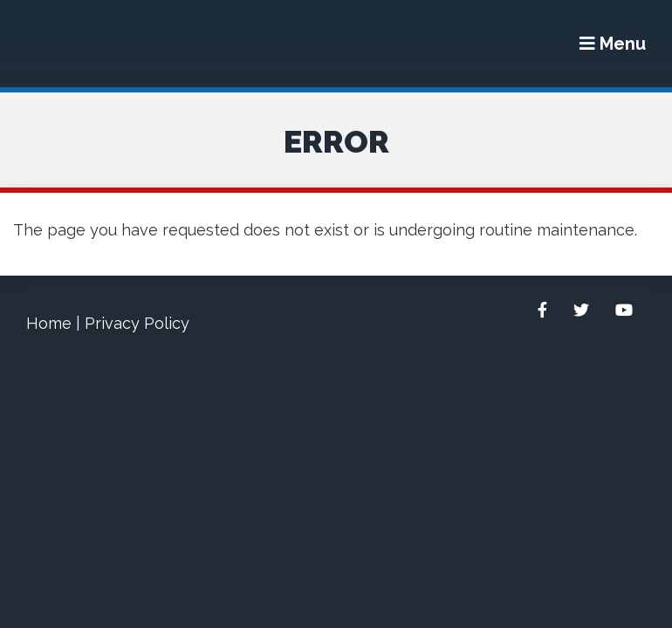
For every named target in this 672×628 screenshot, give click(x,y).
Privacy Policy (137, 323)
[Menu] (612, 43)
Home (49, 323)
